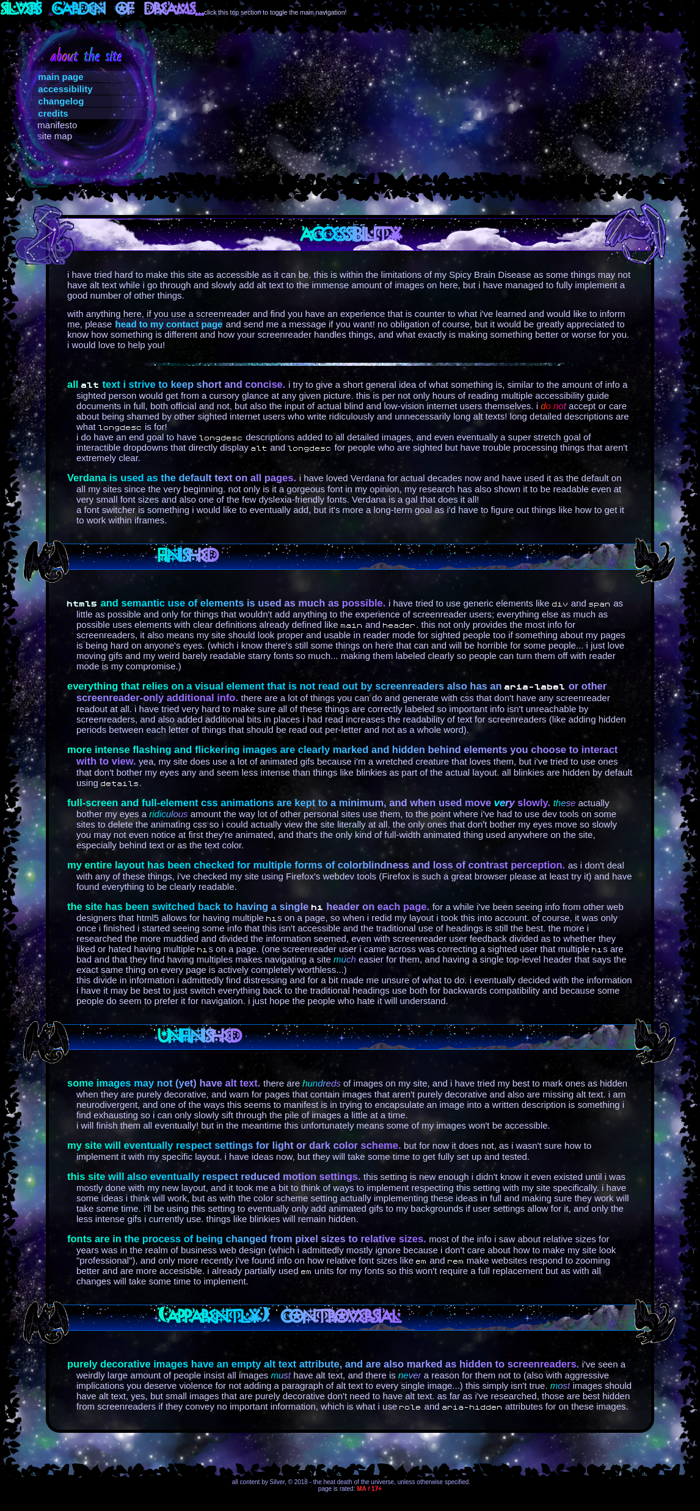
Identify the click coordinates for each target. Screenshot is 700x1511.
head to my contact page (169, 324)
